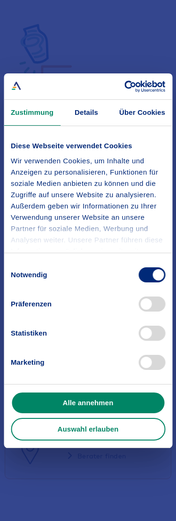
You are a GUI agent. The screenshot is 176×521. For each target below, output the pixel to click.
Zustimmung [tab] (32, 112)
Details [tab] (86, 112)
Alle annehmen (88, 403)
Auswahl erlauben (88, 429)
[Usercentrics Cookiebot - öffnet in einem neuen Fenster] (125, 86)
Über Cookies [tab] (142, 112)
